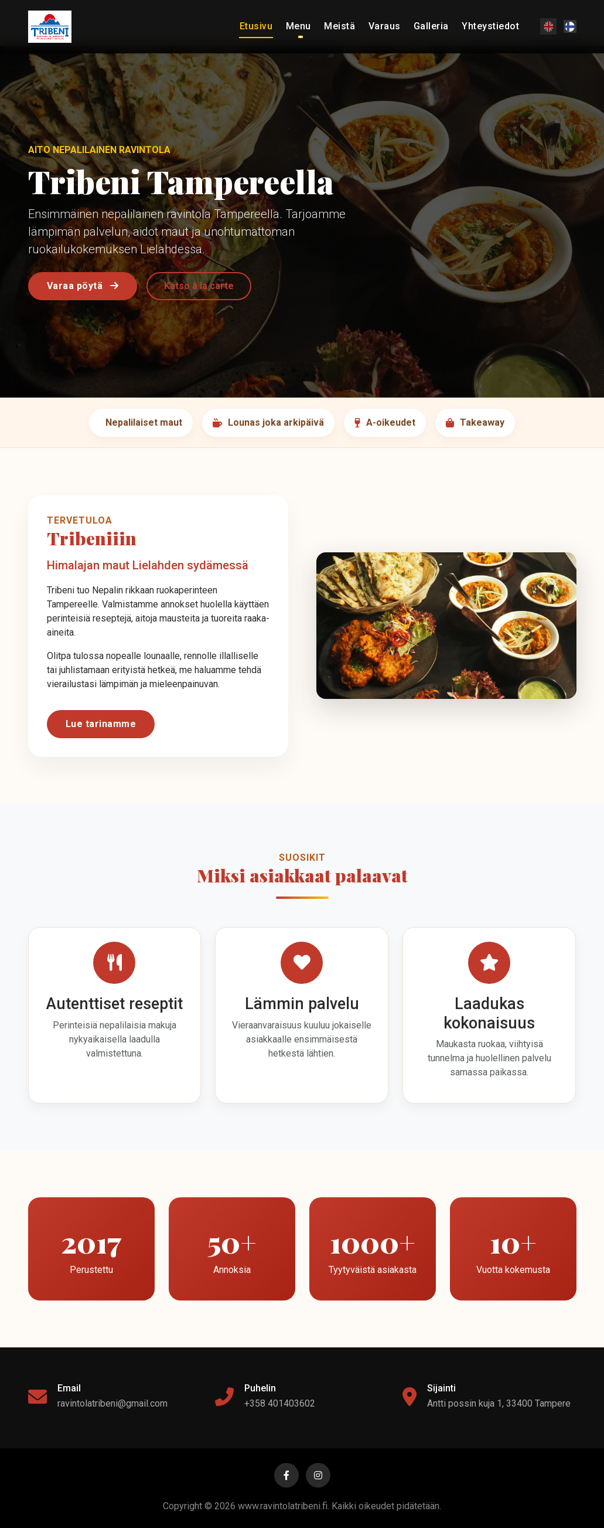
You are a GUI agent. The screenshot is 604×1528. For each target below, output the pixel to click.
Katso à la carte (199, 285)
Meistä (339, 26)
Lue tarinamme (101, 723)
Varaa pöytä (83, 285)
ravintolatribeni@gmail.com (112, 1403)
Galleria (431, 26)
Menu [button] (298, 26)
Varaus (384, 26)
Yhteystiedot (490, 26)
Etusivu (256, 26)
